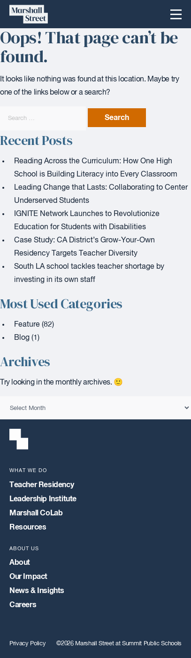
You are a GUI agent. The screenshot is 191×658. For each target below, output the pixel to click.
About (19, 562)
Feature (27, 325)
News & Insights (36, 590)
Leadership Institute (42, 499)
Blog (22, 338)
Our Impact (28, 576)
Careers (22, 605)
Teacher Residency (41, 485)
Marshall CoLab (35, 513)
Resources (27, 527)
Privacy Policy (27, 644)
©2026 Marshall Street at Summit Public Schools (119, 644)
